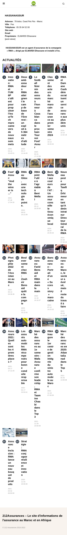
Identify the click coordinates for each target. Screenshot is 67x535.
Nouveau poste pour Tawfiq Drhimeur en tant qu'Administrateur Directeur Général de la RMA (64, 202)
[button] (3, 3)
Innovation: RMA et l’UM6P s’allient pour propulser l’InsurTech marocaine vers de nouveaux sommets (11, 111)
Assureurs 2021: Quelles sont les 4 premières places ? (11, 346)
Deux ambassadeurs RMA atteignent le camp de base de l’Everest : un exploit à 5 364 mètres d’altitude (24, 111)
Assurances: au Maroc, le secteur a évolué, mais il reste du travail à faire (64, 282)
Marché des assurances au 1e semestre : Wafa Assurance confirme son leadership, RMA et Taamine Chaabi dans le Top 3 (37, 374)
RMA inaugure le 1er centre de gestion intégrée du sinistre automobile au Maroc (51, 359)
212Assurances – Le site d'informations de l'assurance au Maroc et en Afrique (32, 518)
